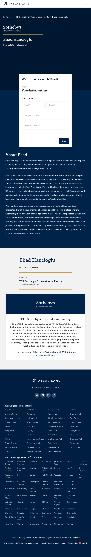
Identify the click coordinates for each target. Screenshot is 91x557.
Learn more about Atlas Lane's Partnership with (38, 352)
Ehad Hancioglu (60, 17)
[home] (16, 3)
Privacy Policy (25, 537)
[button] (86, 3)
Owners (14, 537)
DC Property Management (43, 537)
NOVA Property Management (68, 537)
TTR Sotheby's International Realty (32, 17)
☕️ (86, 543)
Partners (7, 17)
